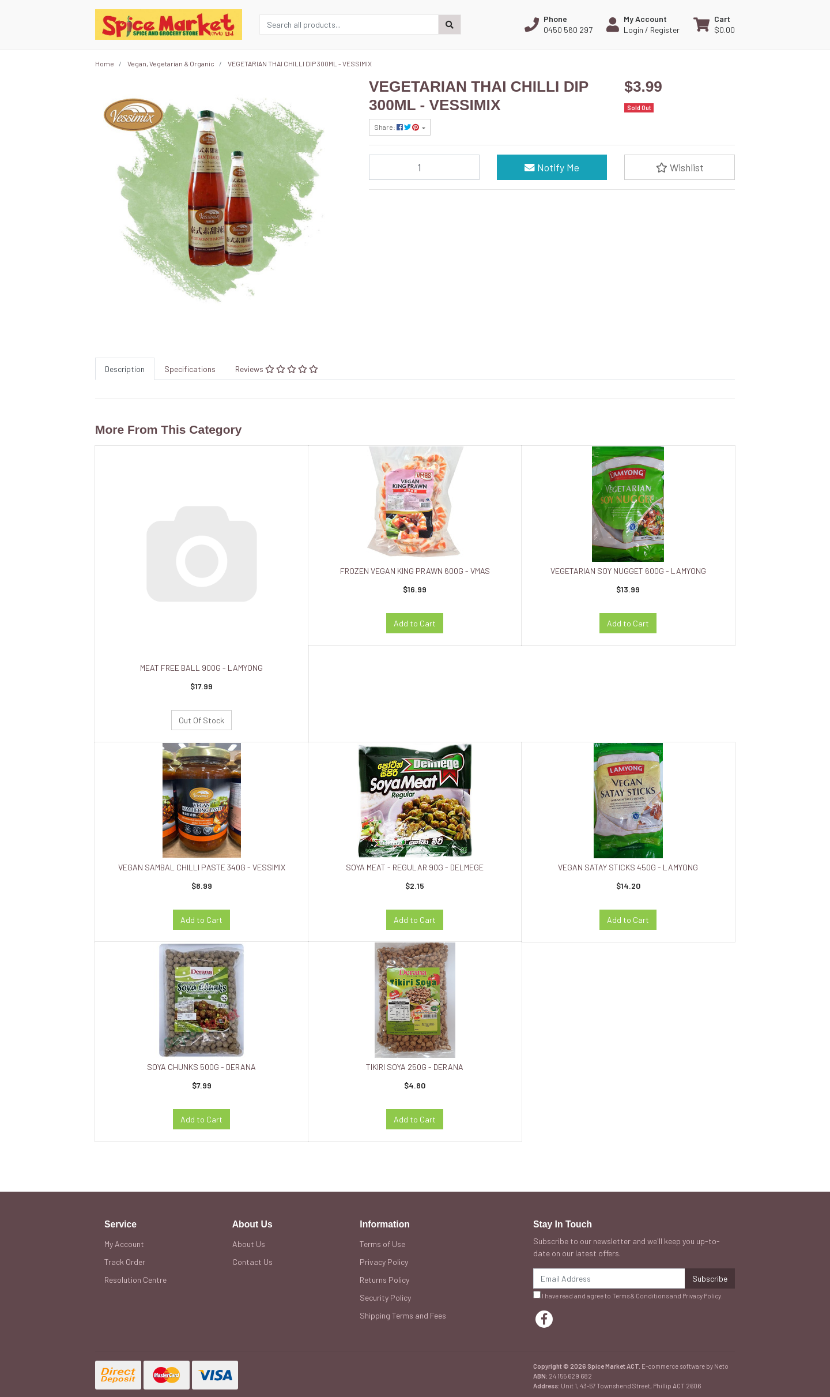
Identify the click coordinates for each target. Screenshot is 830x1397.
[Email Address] (609, 1278)
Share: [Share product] (397, 127)
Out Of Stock (201, 720)
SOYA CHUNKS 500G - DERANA (201, 1067)
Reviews (276, 369)
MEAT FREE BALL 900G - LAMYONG (201, 668)
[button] (559, 24)
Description (125, 369)
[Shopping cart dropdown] (714, 24)
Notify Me (552, 167)
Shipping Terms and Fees (403, 1315)
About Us (248, 1244)
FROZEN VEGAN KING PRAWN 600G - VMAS (415, 571)
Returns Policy (384, 1280)
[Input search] (349, 24)
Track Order (124, 1262)
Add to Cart (415, 623)
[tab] (124, 369)
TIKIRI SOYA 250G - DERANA (414, 1067)
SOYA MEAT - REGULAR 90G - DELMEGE (415, 867)
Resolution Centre (135, 1280)
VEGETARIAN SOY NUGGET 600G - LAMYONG (628, 571)
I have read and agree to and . (628, 1295)
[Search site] (449, 24)
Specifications (190, 369)
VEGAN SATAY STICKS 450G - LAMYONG (628, 867)
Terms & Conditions (640, 1296)
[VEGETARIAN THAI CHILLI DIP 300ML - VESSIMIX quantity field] (424, 167)
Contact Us (252, 1262)
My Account (124, 1244)
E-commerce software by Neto (685, 1366)
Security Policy (385, 1297)
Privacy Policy (384, 1262)
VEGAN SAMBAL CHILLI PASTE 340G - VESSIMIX (201, 867)
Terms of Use (382, 1244)
